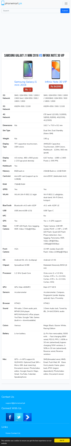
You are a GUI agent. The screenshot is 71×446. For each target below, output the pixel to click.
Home (8, 433)
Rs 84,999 (56, 86)
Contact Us (15, 433)
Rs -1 (28, 89)
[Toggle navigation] (66, 3)
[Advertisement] (35, 32)
